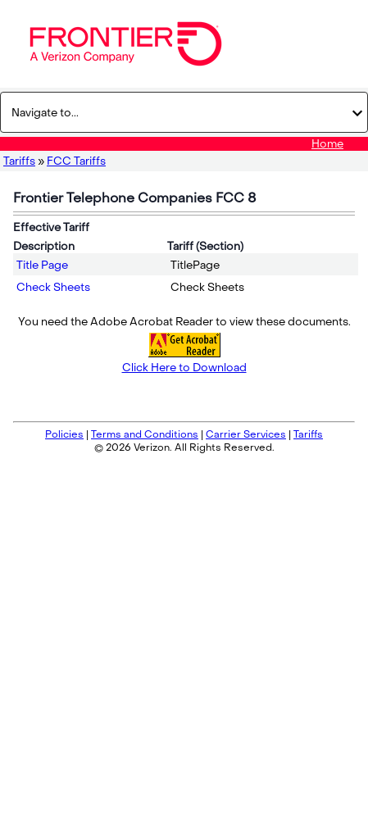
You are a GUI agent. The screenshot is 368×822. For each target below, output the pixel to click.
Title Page (42, 265)
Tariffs (19, 161)
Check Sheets (53, 287)
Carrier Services (246, 434)
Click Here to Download (184, 368)
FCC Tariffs (76, 161)
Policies (64, 434)
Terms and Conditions (144, 434)
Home (327, 144)
